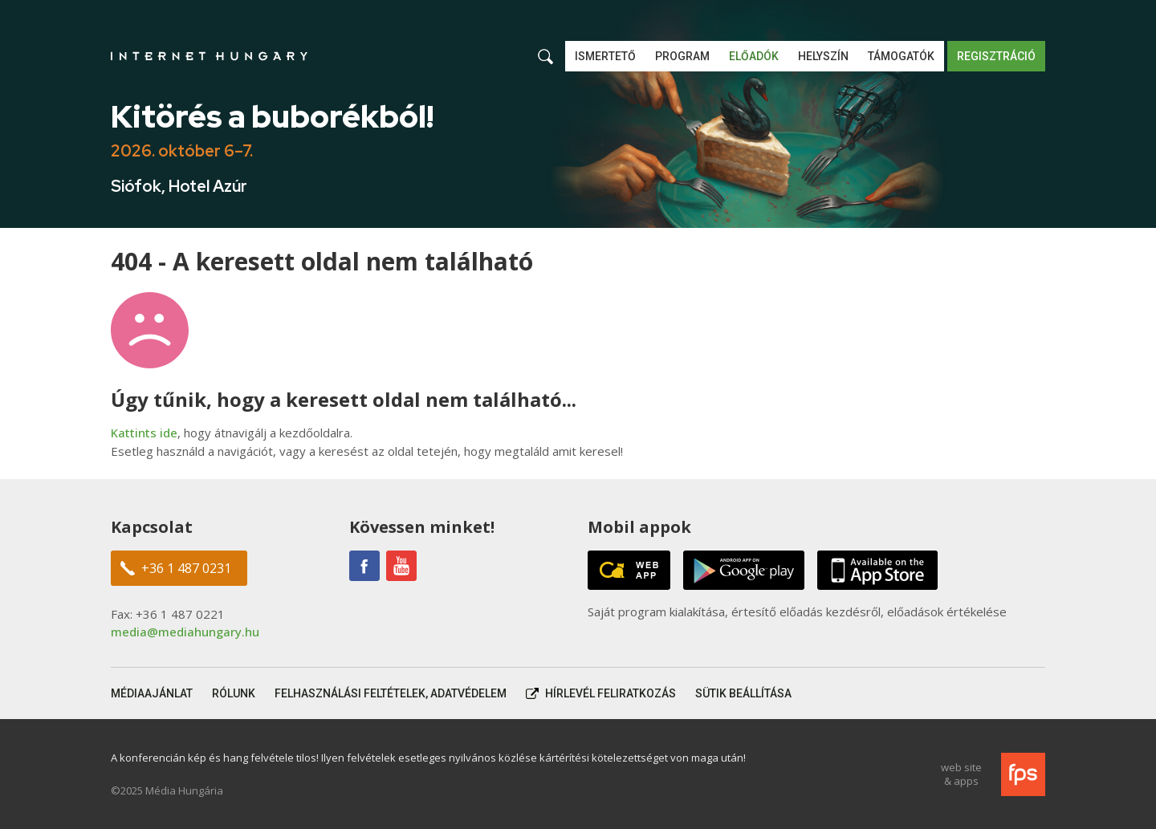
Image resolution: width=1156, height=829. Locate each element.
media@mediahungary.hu (185, 632)
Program (682, 56)
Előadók (754, 56)
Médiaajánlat (152, 693)
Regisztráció (996, 56)
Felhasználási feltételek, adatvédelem (391, 693)
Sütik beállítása (743, 693)
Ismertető (605, 56)
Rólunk (233, 693)
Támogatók (901, 56)
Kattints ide (144, 433)
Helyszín (823, 56)
